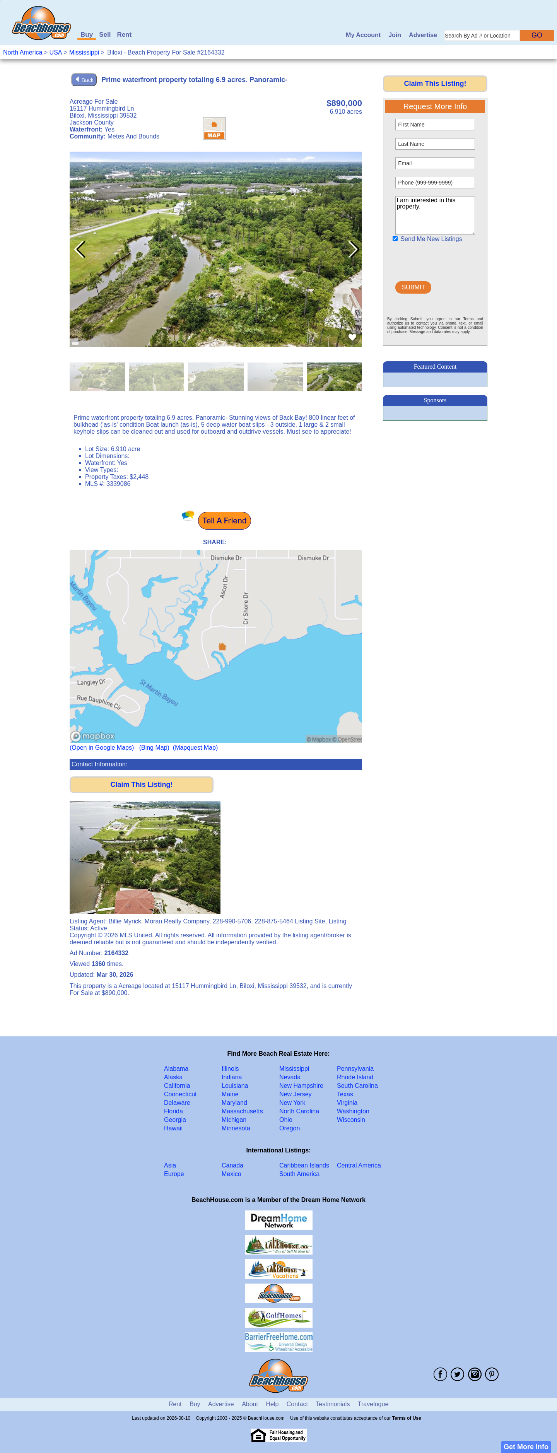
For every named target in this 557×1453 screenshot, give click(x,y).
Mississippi (84, 52)
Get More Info (526, 1447)
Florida (173, 1111)
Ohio (285, 1119)
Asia (170, 1165)
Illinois (230, 1068)
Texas (345, 1094)
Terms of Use (406, 1418)
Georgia (175, 1119)
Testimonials (333, 1404)
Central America (359, 1165)
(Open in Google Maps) (102, 747)
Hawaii (173, 1128)
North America (22, 52)
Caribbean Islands (304, 1165)
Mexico (231, 1174)
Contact (297, 1404)
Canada (232, 1165)
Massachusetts (242, 1111)
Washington (353, 1111)
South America (299, 1174)
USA (56, 52)
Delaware (177, 1102)
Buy (86, 34)
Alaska (173, 1077)
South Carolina (357, 1085)
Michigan (234, 1119)
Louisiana (235, 1085)
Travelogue (373, 1404)
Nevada (290, 1077)
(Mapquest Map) (195, 747)
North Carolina (299, 1111)
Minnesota (236, 1128)
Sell (105, 34)
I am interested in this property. (435, 215)
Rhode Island (355, 1077)
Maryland (234, 1102)
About (250, 1404)
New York (292, 1102)
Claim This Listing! (141, 784)
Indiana (232, 1077)
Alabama (176, 1068)
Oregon (289, 1128)
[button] (353, 249)
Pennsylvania (355, 1068)
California (177, 1085)
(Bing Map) (154, 747)
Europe (174, 1174)
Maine (230, 1094)
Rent (124, 34)
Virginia (347, 1102)
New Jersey (295, 1094)
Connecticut (180, 1094)
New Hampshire (301, 1085)
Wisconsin (351, 1119)
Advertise (423, 35)
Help (272, 1404)
